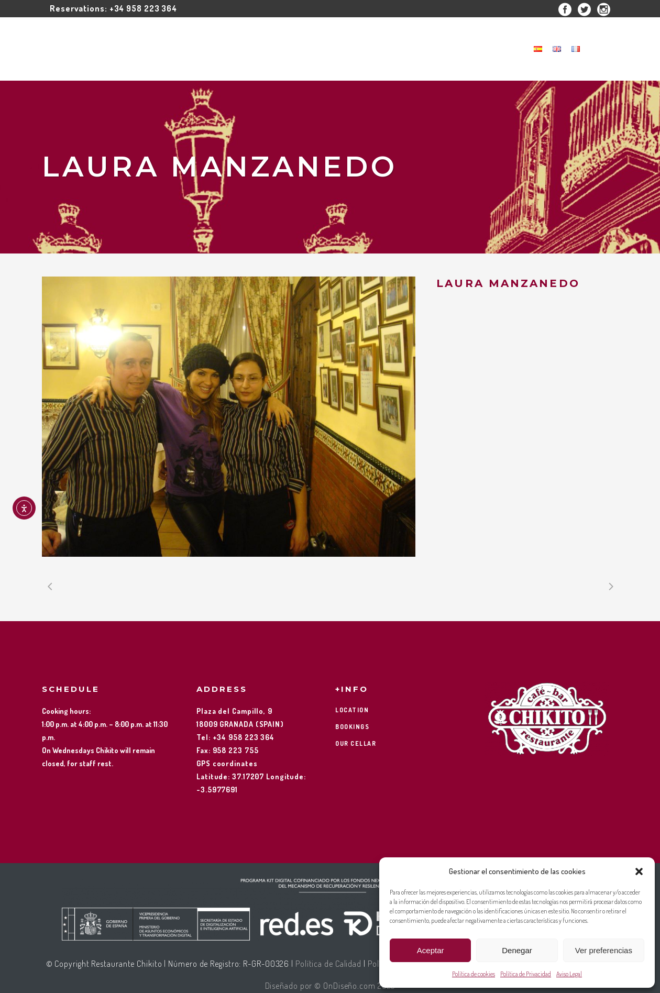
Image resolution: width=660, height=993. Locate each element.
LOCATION (352, 710)
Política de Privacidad (525, 974)
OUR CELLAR (355, 743)
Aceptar (430, 950)
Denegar (517, 950)
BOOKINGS (352, 727)
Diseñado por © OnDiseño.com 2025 (330, 985)
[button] (639, 871)
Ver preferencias (603, 950)
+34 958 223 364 (143, 8)
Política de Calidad (328, 963)
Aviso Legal (569, 974)
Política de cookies (473, 974)
